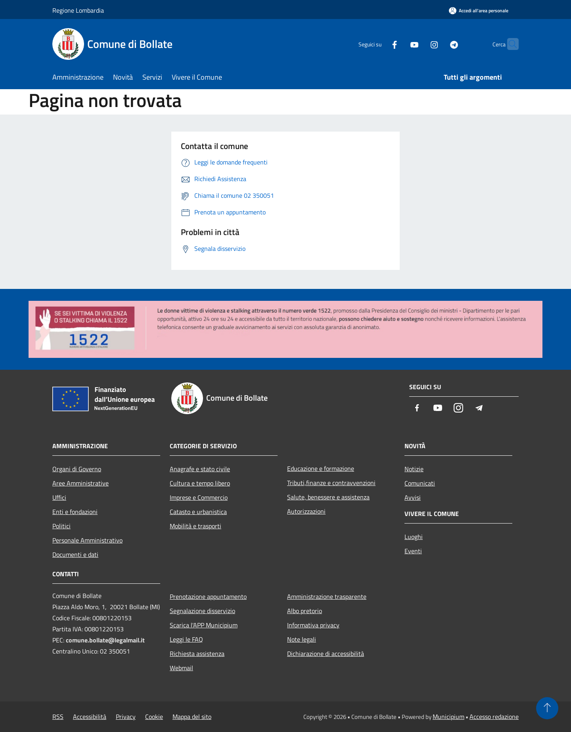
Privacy (126, 716)
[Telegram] (438, 43)
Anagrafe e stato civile (200, 469)
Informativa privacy (313, 625)
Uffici (59, 497)
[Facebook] (379, 43)
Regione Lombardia (78, 10)
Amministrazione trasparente (326, 596)
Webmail (181, 668)
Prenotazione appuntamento (208, 596)
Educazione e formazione (320, 468)
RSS (57, 716)
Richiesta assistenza (197, 653)
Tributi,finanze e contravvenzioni (331, 482)
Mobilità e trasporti (195, 526)
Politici (61, 526)
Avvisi (412, 497)
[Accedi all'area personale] (479, 10)
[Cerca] (509, 44)
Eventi (413, 551)
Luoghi (413, 536)
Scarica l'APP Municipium (204, 625)
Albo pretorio (304, 610)
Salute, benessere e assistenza (328, 497)
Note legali (301, 639)
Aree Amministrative (80, 483)
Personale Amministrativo (87, 540)
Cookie (154, 716)
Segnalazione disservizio (202, 610)
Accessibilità (89, 716)
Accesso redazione (494, 716)
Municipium (448, 716)
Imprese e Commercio (199, 497)
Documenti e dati (75, 554)
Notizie (413, 469)
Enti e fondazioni (75, 511)
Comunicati (419, 483)
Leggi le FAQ (186, 639)
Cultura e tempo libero (200, 483)
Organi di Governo (76, 469)
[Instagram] (419, 43)
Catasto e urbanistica (198, 511)
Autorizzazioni (306, 511)
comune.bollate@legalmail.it (105, 640)
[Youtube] (399, 43)
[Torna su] (547, 708)
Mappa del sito (191, 716)
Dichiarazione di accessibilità (325, 653)
